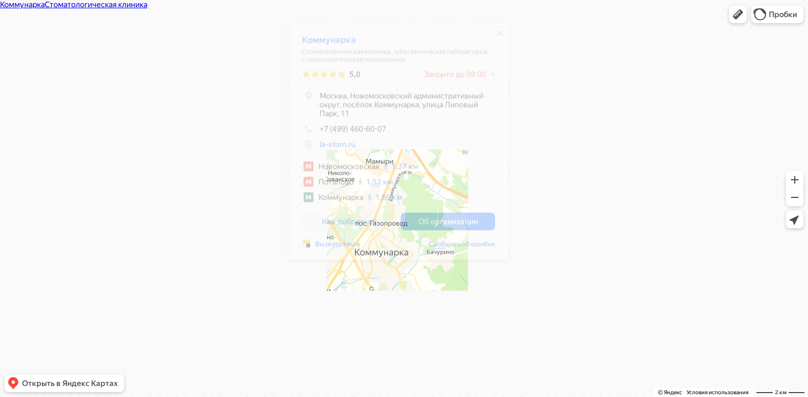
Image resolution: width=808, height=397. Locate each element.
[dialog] (398, 146)
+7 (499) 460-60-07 (344, 132)
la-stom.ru (337, 148)
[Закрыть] (499, 37)
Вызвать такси (337, 248)
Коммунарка (329, 44)
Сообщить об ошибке (462, 248)
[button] (738, 14)
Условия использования (717, 392)
